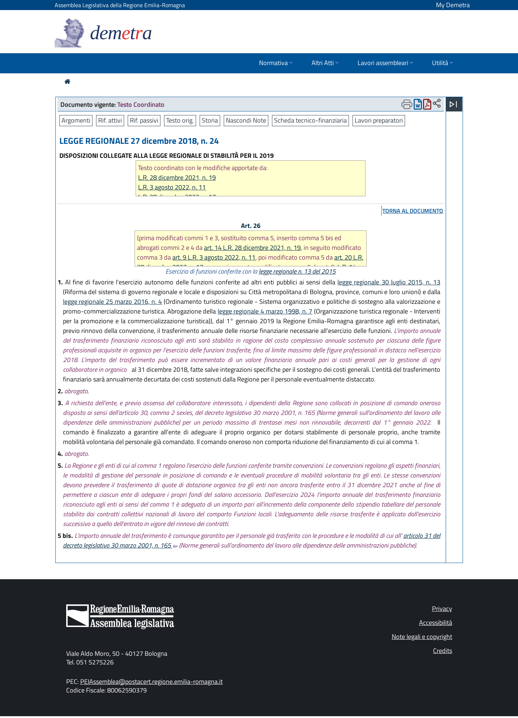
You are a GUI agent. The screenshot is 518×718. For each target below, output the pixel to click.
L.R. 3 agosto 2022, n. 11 (172, 187)
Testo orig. (180, 120)
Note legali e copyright (422, 636)
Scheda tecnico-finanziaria (310, 120)
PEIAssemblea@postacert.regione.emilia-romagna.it (151, 681)
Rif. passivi (144, 120)
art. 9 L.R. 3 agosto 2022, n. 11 (213, 257)
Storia (210, 120)
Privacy (442, 608)
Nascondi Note (246, 120)
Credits (442, 650)
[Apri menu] (453, 104)
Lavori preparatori (379, 120)
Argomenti (76, 120)
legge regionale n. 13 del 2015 (297, 271)
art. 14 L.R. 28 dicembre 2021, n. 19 (252, 247)
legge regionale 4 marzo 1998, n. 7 (265, 311)
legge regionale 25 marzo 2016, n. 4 (112, 301)
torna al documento (412, 210)
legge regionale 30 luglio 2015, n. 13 (388, 282)
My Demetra (453, 5)
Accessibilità (435, 622)
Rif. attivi (110, 120)
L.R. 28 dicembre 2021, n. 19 (177, 177)
